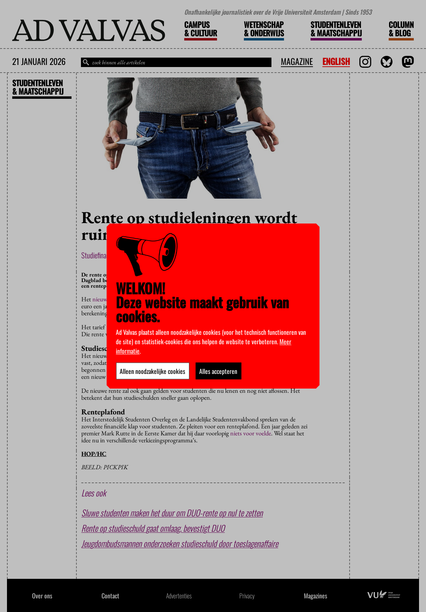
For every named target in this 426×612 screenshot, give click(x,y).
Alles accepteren (218, 370)
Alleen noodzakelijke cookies (152, 370)
